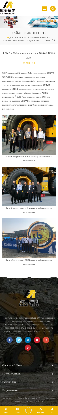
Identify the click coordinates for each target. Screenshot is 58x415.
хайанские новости (39, 37)
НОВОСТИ (21, 37)
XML (41, 401)
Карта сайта (32, 401)
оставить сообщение (28, 410)
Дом (11, 37)
